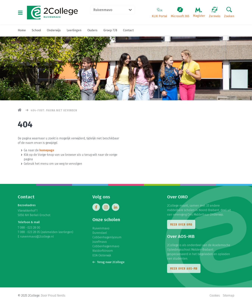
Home (22, 31)
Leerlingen (74, 31)
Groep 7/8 (110, 31)
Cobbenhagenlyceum (107, 238)
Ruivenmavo (114, 10)
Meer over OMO (181, 225)
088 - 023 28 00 (30, 228)
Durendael (99, 234)
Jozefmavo (99, 243)
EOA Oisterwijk (101, 256)
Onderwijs (54, 31)
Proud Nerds (56, 295)
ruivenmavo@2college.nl (37, 237)
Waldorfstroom (102, 251)
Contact (128, 31)
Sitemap (228, 295)
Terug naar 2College (108, 263)
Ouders (92, 31)
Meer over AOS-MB (183, 269)
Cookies (215, 295)
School (36, 31)
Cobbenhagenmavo (105, 247)
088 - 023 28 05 (30, 233)
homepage (46, 150)
